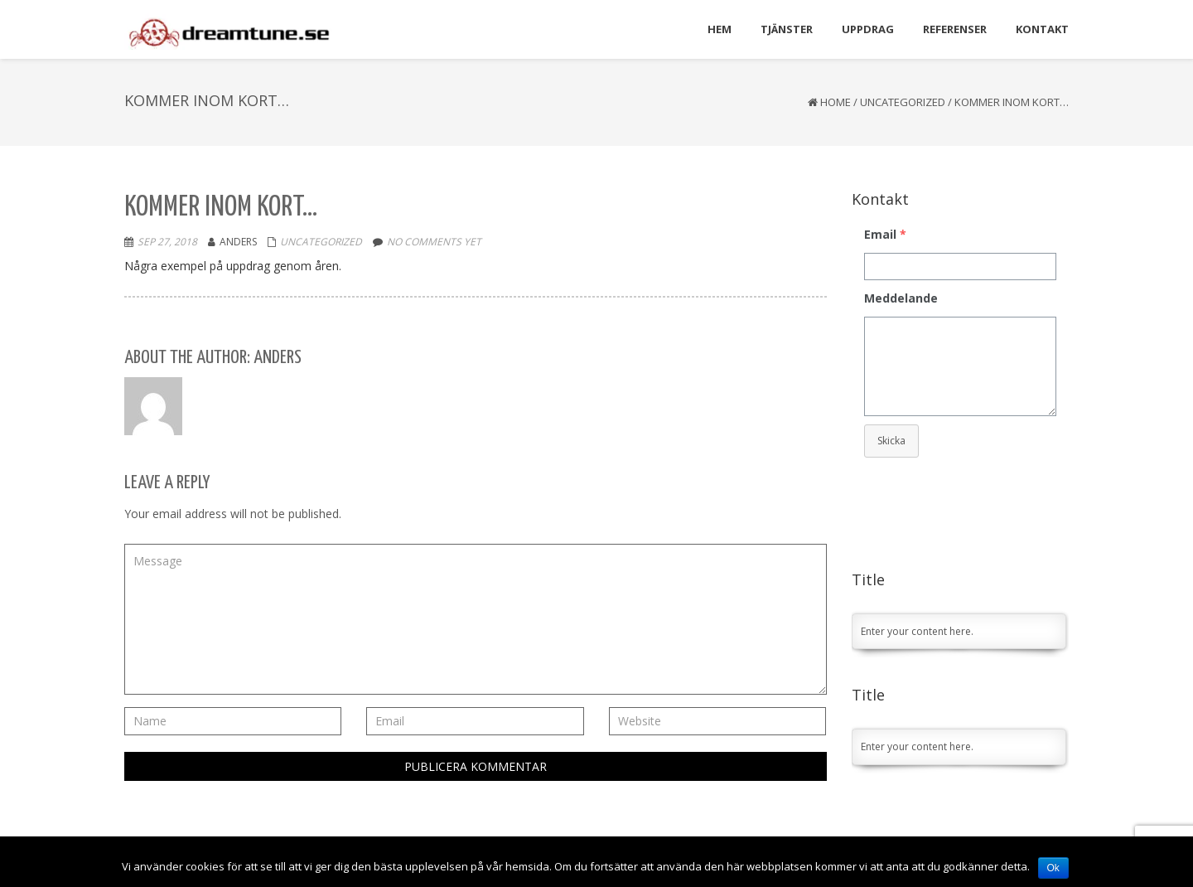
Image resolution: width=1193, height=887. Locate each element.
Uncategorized (902, 102)
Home (835, 102)
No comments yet (434, 242)
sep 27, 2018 (167, 242)
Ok (1053, 868)
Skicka (891, 441)
